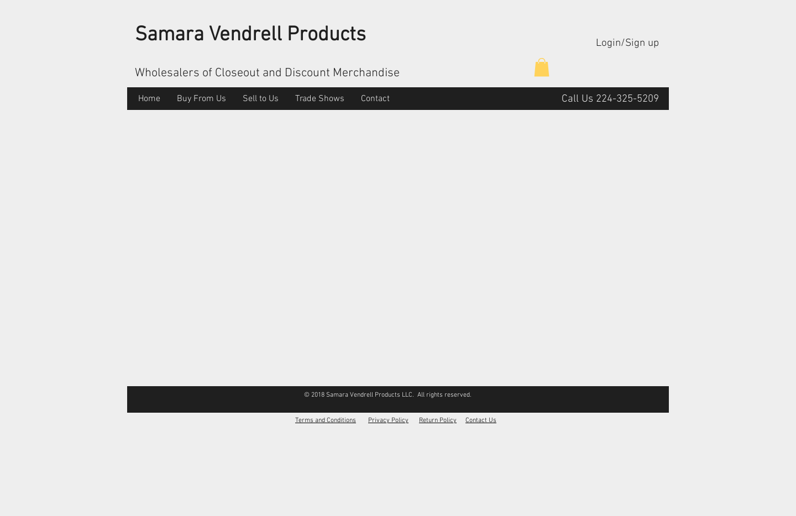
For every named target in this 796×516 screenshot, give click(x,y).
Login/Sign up (627, 43)
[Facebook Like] (647, 395)
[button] (541, 67)
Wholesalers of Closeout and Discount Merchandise (267, 73)
